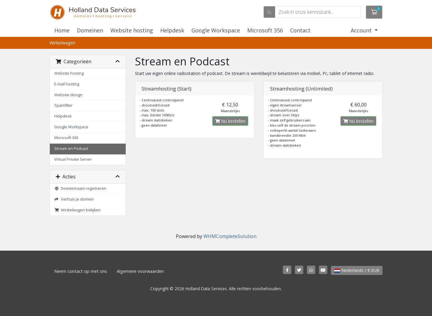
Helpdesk (172, 30)
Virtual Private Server (73, 159)
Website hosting (131, 30)
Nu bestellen (230, 121)
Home (62, 30)
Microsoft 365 (66, 137)
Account (362, 30)
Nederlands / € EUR (356, 270)
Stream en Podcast (71, 148)
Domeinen (90, 30)
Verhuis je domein (74, 199)
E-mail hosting (66, 84)
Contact (300, 30)
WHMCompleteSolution (229, 236)
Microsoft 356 (265, 30)
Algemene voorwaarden (140, 271)
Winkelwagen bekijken (77, 210)
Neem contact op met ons (80, 271)
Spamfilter (63, 105)
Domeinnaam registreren (80, 188)
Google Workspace (215, 30)
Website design (68, 94)
